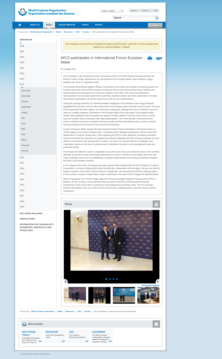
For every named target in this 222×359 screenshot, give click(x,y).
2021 (22, 73)
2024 (22, 57)
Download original (150, 285)
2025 (22, 51)
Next (158, 281)
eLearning (98, 332)
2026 (22, 46)
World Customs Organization (41, 32)
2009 (22, 206)
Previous (66, 281)
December (26, 90)
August (24, 112)
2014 (22, 179)
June (23, 123)
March (24, 140)
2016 (22, 168)
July (23, 118)
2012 (22, 190)
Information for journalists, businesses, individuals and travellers (37, 227)
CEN (71, 332)
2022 (22, 68)
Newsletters (27, 219)
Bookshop (52, 332)
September (26, 107)
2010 (22, 201)
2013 (22, 185)
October (86, 32)
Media (58, 32)
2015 (22, 174)
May (23, 129)
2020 (22, 79)
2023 (22, 62)
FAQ (156, 10)
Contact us (145, 10)
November (26, 96)
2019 (77, 32)
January (24, 151)
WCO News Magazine (31, 213)
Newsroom (68, 32)
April (23, 134)
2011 (22, 196)
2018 (22, 157)
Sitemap (134, 10)
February (25, 145)
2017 (22, 163)
